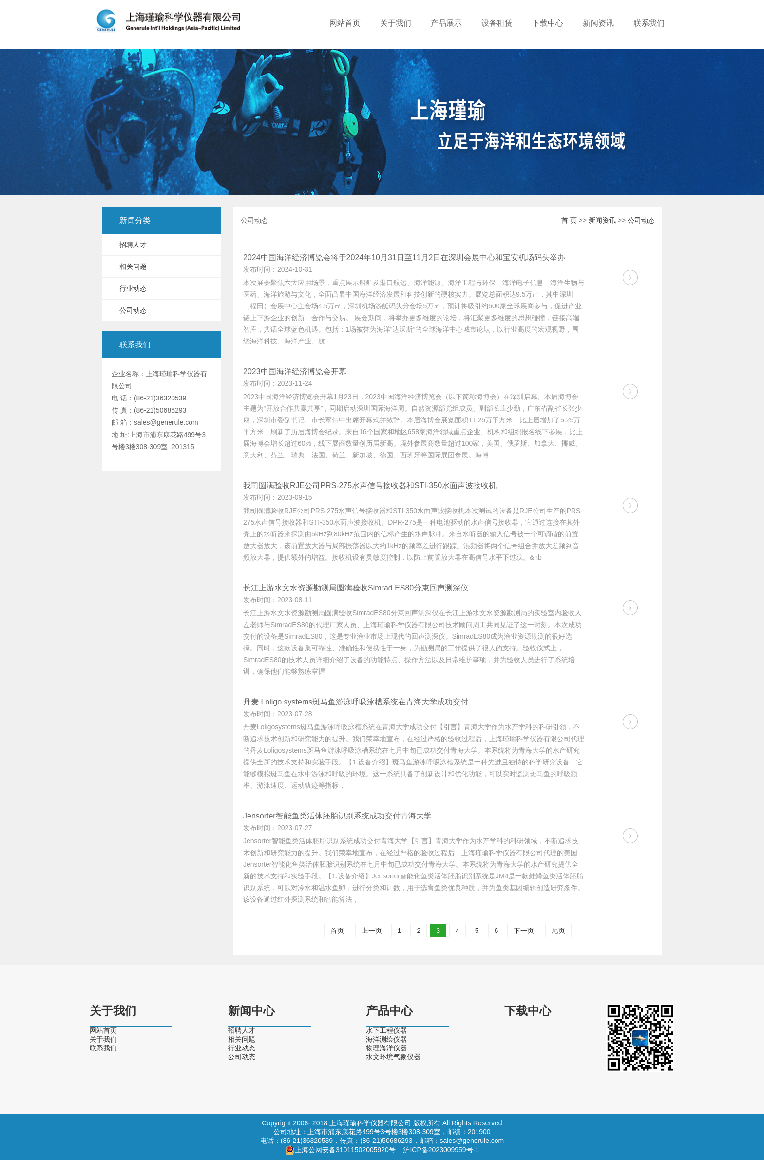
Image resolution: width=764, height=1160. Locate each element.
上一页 (372, 930)
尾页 (558, 930)
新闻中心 (251, 1011)
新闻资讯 (598, 23)
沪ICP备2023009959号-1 (441, 1150)
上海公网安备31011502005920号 (345, 1150)
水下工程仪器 (386, 1030)
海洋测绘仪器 (386, 1039)
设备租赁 (497, 23)
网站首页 (345, 23)
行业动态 (133, 288)
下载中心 (547, 23)
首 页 (569, 220)
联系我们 (649, 23)
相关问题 (133, 266)
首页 (337, 930)
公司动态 (133, 310)
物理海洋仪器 (386, 1048)
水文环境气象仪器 (393, 1057)
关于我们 (395, 23)
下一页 (524, 930)
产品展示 (446, 23)
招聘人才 (133, 244)
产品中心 (389, 1011)
